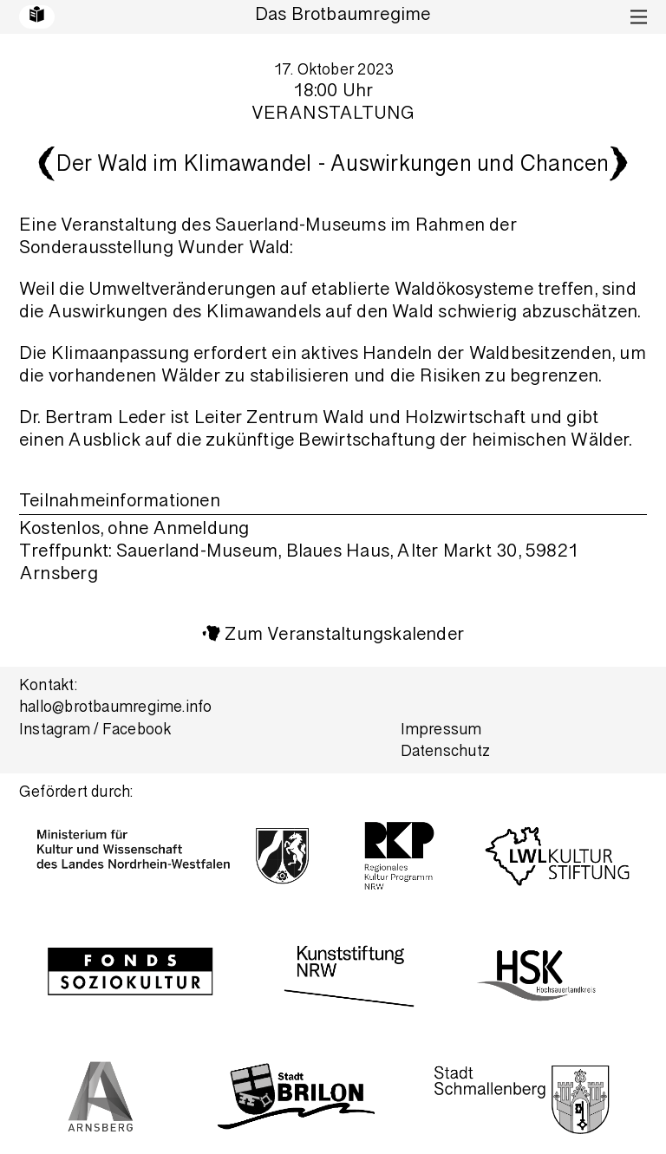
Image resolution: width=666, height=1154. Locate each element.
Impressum (441, 731)
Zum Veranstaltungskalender (344, 636)
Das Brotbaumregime (343, 16)
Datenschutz (445, 753)
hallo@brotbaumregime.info (115, 709)
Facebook (137, 731)
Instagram (54, 731)
